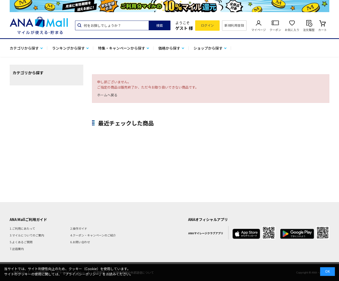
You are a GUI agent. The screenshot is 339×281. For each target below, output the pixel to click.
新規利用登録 (234, 25)
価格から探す (169, 48)
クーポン (275, 30)
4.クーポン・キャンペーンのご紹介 (93, 235)
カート (322, 30)
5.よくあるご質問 (21, 242)
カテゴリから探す (24, 48)
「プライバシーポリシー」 (82, 274)
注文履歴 (309, 30)
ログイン (207, 25)
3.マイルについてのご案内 (27, 235)
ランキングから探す (68, 48)
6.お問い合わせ (80, 242)
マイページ (258, 30)
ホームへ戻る (107, 94)
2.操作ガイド (78, 228)
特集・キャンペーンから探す (121, 48)
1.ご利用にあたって (22, 228)
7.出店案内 (17, 249)
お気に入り (292, 30)
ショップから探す (208, 48)
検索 (159, 25)
